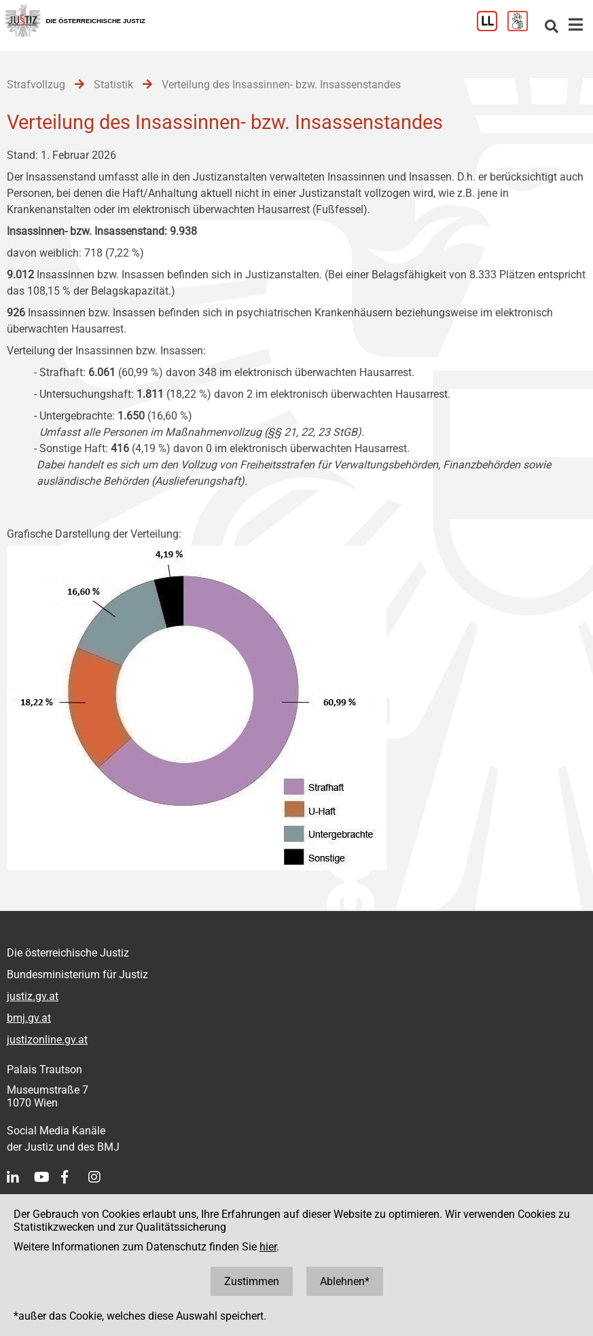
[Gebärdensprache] (522, 27)
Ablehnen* (345, 1281)
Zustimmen (251, 1281)
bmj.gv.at (29, 1018)
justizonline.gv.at (47, 1039)
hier (267, 1246)
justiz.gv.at (32, 996)
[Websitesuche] (551, 27)
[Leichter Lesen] (492, 27)
